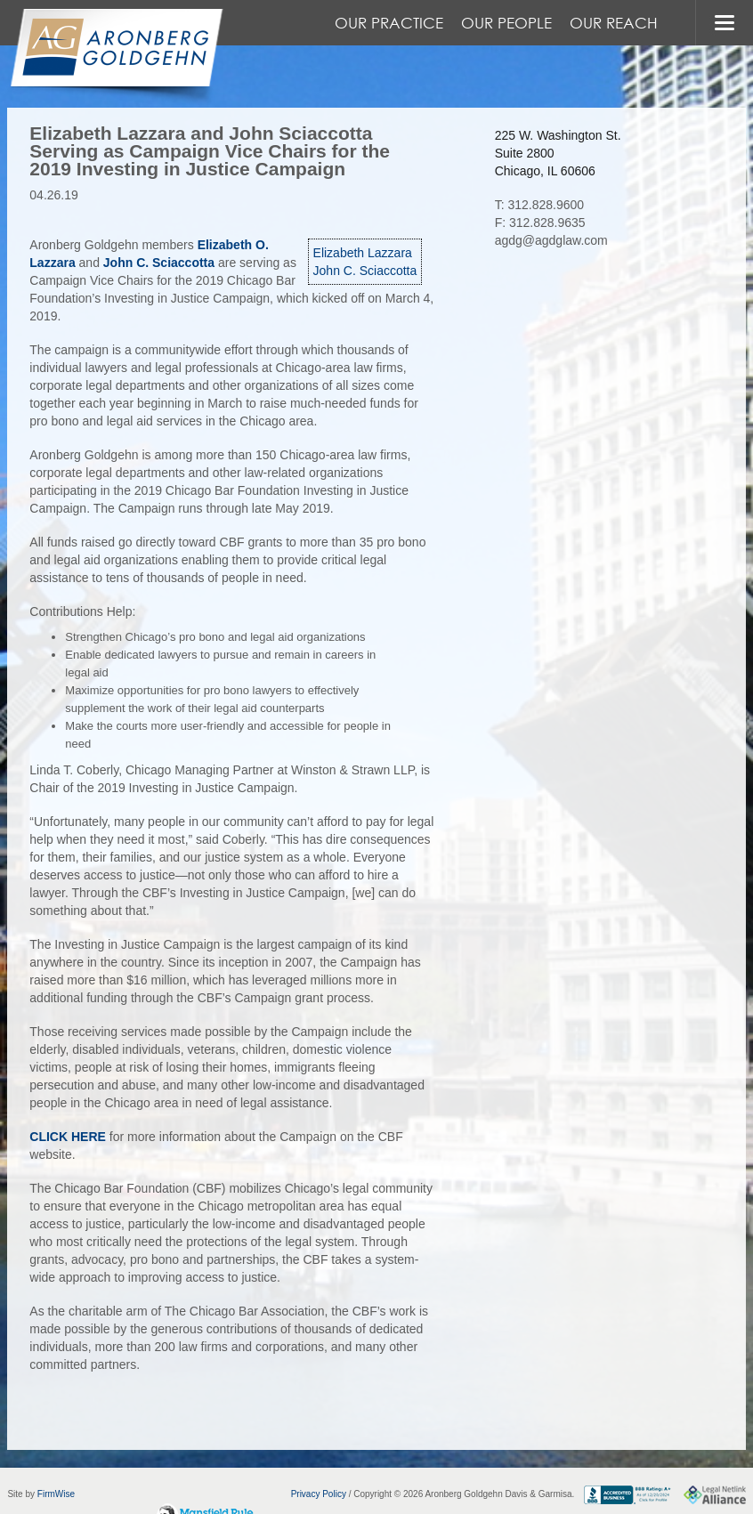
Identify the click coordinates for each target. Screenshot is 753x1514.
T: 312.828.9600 (539, 205)
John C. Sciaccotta (365, 270)
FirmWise (56, 1494)
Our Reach (614, 22)
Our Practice (389, 22)
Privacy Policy (318, 1494)
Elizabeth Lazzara (362, 253)
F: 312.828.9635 (540, 222)
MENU (724, 22)
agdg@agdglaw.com (551, 240)
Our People (506, 22)
